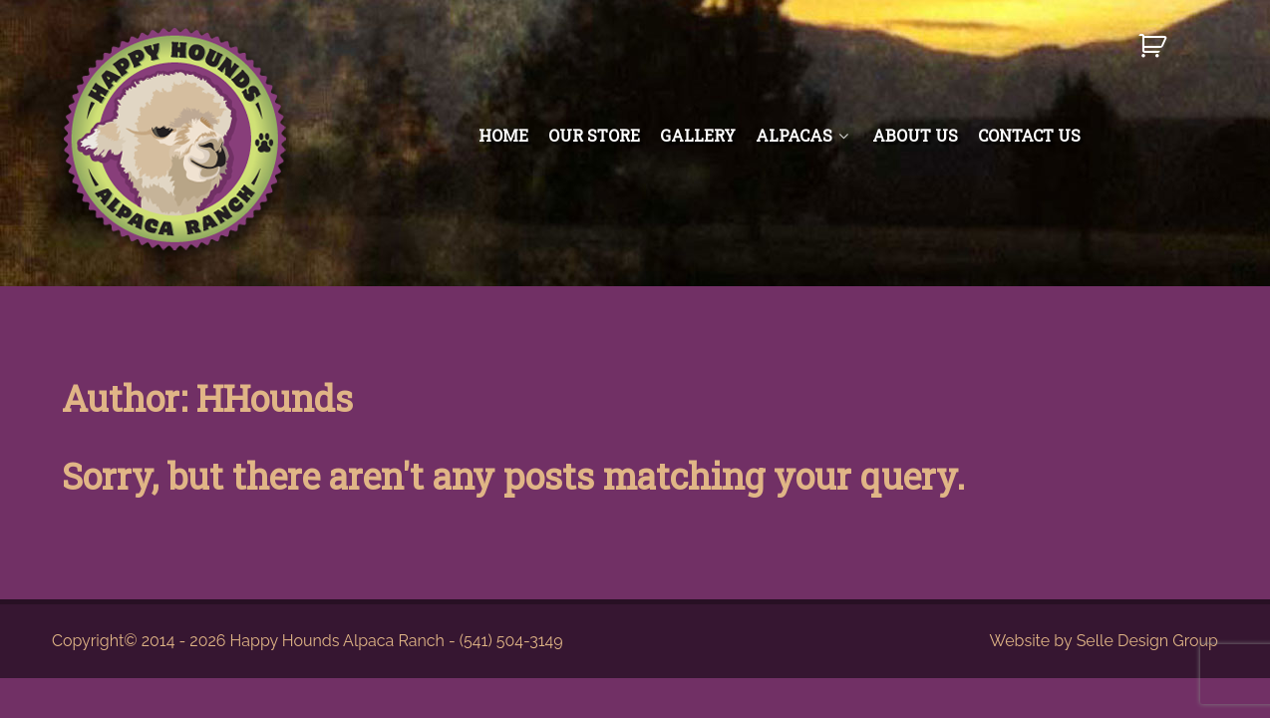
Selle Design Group (1147, 640)
